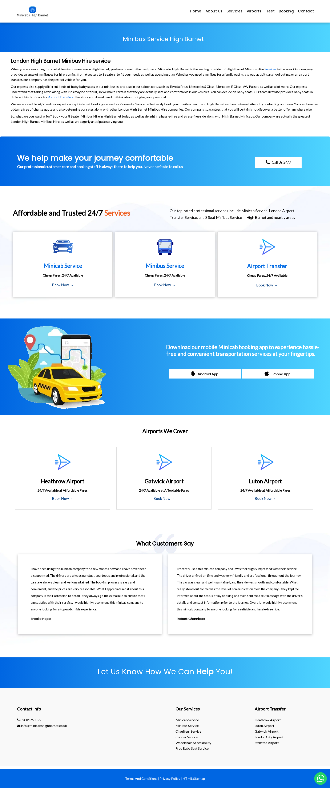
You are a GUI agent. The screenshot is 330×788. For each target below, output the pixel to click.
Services (271, 69)
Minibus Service (187, 726)
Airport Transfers (60, 97)
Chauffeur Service (188, 731)
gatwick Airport (266, 731)
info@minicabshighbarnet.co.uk (42, 726)
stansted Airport (267, 743)
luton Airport (264, 726)
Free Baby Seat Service (192, 748)
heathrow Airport (268, 720)
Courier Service (187, 737)
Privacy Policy (170, 778)
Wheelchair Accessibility (193, 743)
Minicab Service (187, 720)
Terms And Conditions (141, 778)
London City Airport (269, 737)
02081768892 (29, 720)
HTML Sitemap (193, 778)
